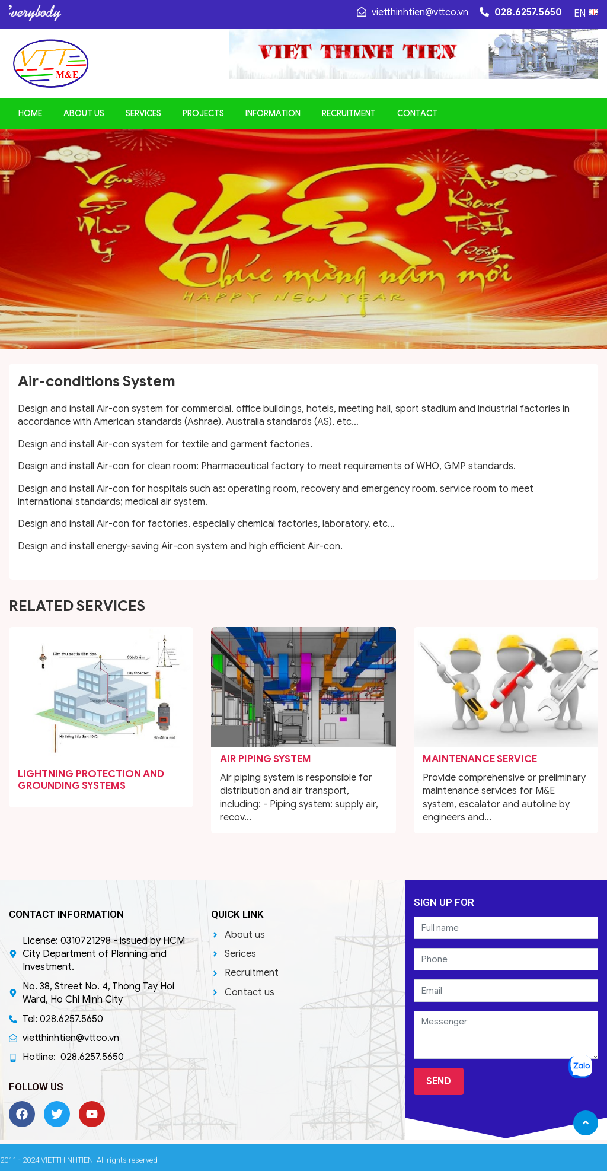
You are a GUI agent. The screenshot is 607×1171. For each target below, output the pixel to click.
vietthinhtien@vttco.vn (412, 12)
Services (143, 114)
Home (30, 114)
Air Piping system (265, 759)
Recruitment (349, 114)
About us (83, 114)
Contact (417, 114)
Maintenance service (480, 759)
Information (273, 114)
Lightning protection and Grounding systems (91, 780)
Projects (203, 114)
